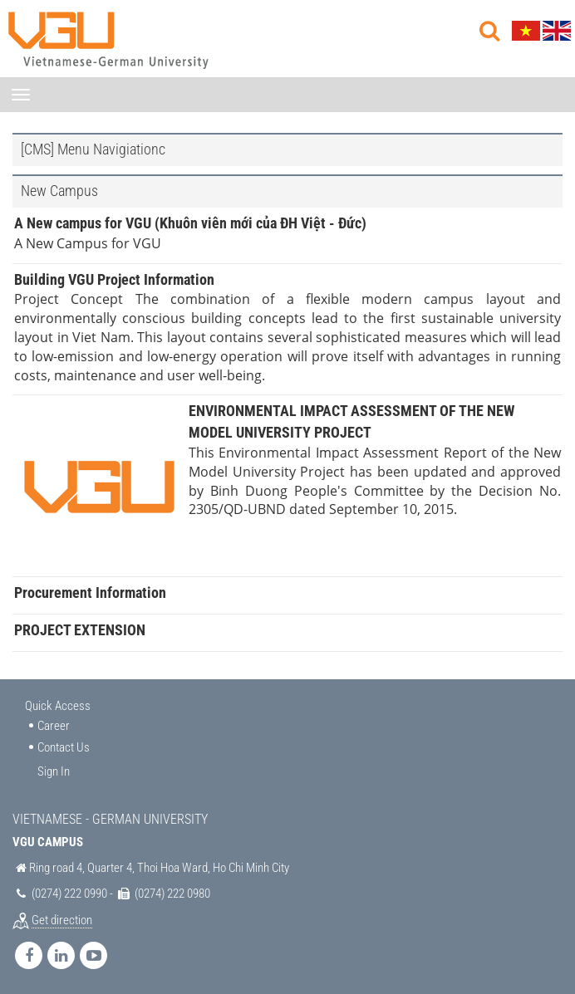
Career (53, 725)
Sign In (53, 771)
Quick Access (58, 705)
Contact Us (63, 747)
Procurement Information (90, 592)
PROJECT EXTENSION (79, 630)
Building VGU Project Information (114, 279)
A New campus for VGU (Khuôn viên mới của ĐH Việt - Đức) (190, 223)
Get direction (62, 920)
